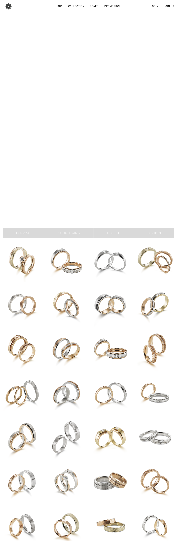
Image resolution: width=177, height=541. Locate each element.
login (154, 6)
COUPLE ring (69, 233)
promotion (112, 6)
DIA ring (23, 233)
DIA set (113, 233)
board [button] (94, 6)
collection (76, 6)
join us (169, 6)
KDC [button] (60, 6)
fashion (154, 233)
